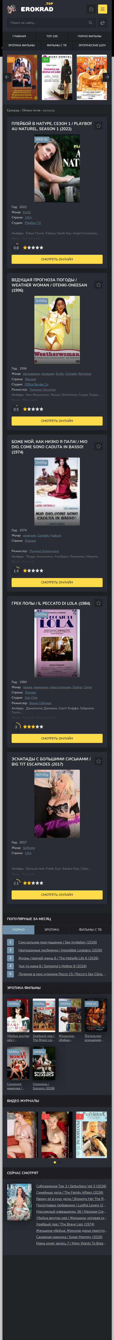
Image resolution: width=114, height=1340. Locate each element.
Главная (19, 36)
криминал (41, 687)
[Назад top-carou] (7, 77)
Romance (84, 374)
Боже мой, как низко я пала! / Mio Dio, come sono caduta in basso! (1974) (49, 447)
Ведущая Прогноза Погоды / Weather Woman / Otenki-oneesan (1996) (49, 285)
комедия (47, 374)
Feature (55, 535)
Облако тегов (31, 110)
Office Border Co (36, 384)
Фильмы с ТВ (56, 45)
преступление (60, 687)
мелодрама (31, 374)
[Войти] (91, 9)
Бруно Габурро (40, 703)
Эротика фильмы (21, 45)
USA (28, 217)
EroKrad (37, 9)
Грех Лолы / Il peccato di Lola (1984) (51, 603)
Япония (30, 379)
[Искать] (90, 22)
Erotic (27, 212)
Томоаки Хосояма (42, 389)
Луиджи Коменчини (44, 551)
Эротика (51, 930)
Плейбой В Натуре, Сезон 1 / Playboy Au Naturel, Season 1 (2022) (52, 126)
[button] (55, 1162)
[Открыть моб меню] (102, 9)
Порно (19, 930)
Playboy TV (33, 223)
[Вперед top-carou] (107, 77)
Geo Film (31, 698)
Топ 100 (52, 36)
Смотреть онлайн (57, 259)
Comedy (71, 374)
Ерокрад (13, 110)
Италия (30, 541)
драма (27, 687)
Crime (88, 687)
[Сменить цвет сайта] (102, 22)
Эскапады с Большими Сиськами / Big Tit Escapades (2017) (51, 762)
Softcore (29, 848)
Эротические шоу (92, 45)
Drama (77, 687)
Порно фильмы (89, 36)
